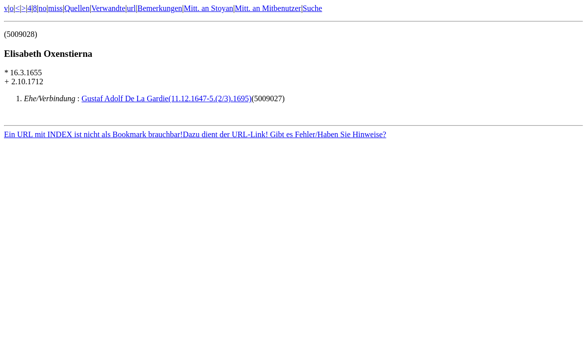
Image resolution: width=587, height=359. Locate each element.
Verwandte (108, 8)
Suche (312, 8)
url (131, 8)
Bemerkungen (160, 8)
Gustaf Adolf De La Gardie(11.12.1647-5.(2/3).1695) (167, 98)
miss (55, 8)
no (42, 8)
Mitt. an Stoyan (208, 8)
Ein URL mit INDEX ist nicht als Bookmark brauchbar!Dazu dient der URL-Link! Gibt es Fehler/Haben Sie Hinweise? (195, 136)
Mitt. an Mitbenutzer (268, 8)
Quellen (77, 8)
